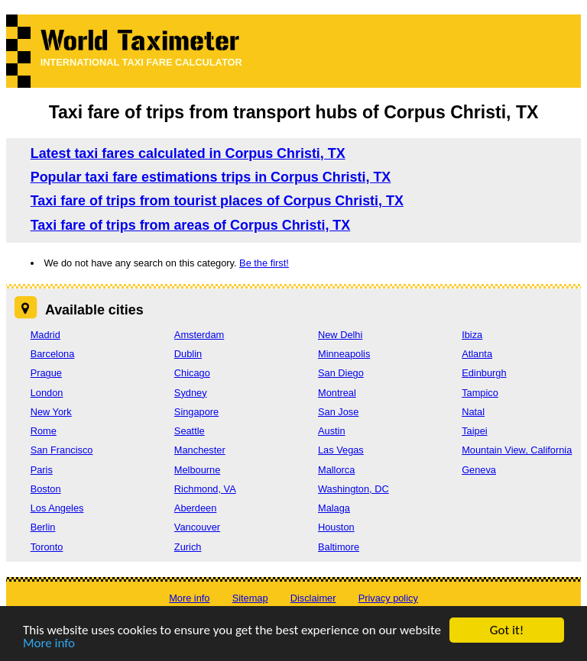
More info (49, 644)
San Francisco (62, 450)
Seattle (189, 431)
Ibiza (472, 334)
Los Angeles (57, 508)
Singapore (196, 412)
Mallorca (336, 470)
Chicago (192, 373)
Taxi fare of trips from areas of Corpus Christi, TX (191, 225)
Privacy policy (388, 598)
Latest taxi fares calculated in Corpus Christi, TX (188, 153)
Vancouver (197, 527)
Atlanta (477, 354)
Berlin (43, 527)
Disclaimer (313, 598)
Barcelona (53, 354)
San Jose (338, 412)
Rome (44, 431)
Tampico (480, 392)
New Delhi (340, 334)
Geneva (479, 470)
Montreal (337, 392)
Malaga (334, 508)
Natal (473, 412)
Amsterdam (199, 334)
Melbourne (197, 470)
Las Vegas (341, 450)
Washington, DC (353, 489)
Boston (46, 489)
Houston (336, 527)
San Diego (341, 373)
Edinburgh (484, 373)
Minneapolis (344, 354)
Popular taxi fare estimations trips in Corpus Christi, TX (211, 177)
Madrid (45, 334)
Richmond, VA (205, 489)
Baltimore (338, 547)
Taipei (474, 431)
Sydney (190, 392)
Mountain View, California (517, 450)
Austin (331, 431)
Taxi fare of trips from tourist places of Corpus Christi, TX (217, 200)
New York (51, 412)
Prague (46, 373)
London (47, 392)
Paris (42, 470)
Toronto (47, 547)
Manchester (199, 450)
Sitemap (250, 598)
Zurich (188, 547)
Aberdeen (195, 508)
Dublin (188, 354)
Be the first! (264, 263)
